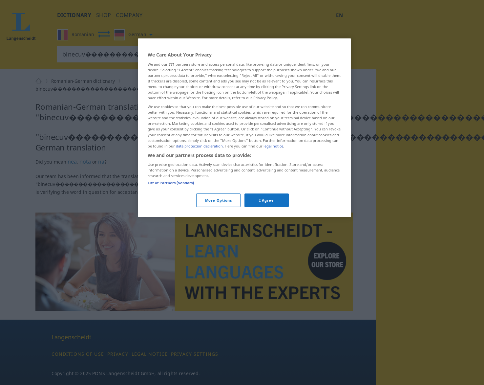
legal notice (273, 146)
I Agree (266, 200)
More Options (218, 200)
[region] (244, 127)
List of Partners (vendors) (171, 182)
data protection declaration (199, 146)
